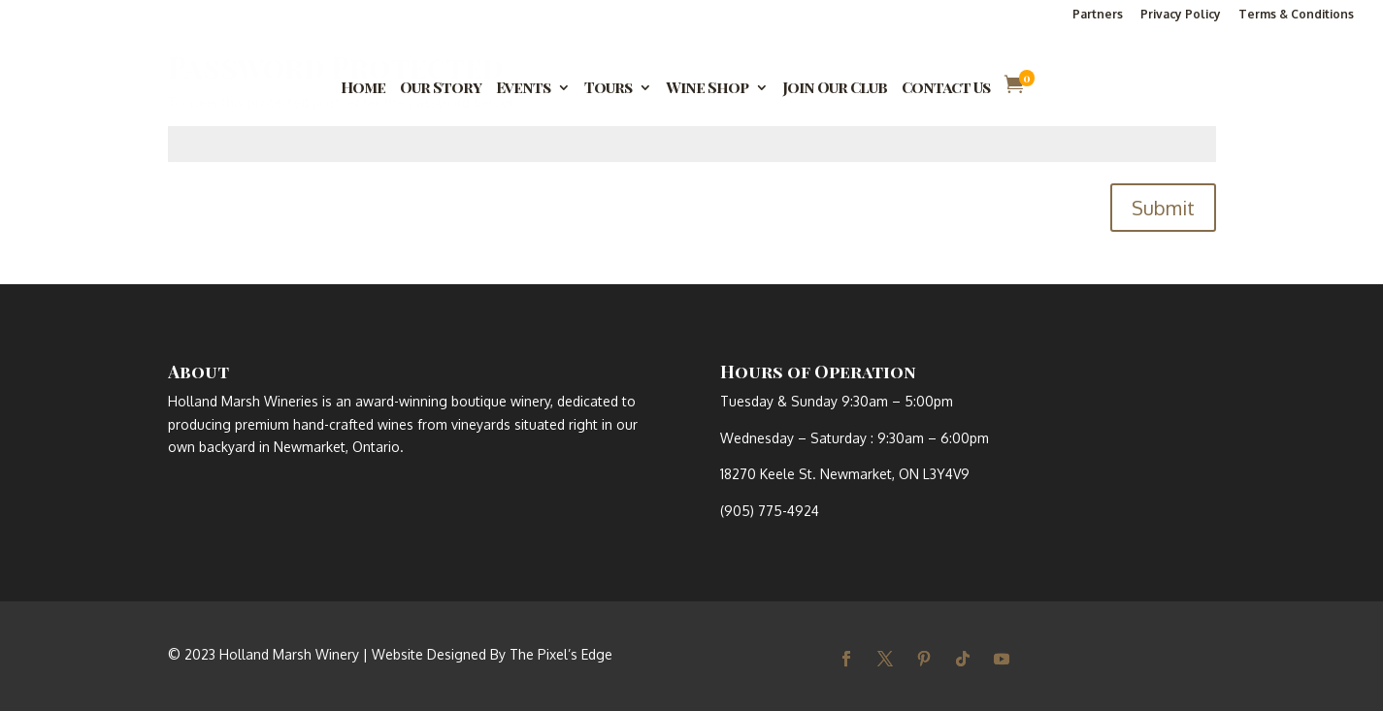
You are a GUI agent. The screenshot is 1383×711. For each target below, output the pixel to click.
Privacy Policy (1180, 15)
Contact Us (946, 89)
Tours (608, 89)
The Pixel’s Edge (561, 654)
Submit (1163, 207)
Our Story (440, 89)
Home (363, 89)
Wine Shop (707, 89)
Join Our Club (834, 89)
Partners (1097, 15)
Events (523, 89)
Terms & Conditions (1296, 15)
